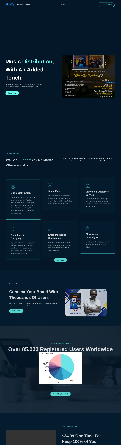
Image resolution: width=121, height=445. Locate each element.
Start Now (60, 279)
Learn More (12, 93)
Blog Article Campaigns (92, 274)
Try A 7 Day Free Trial (60, 413)
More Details (16, 329)
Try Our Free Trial (106, 4)
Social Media (18, 275)
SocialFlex (54, 221)
